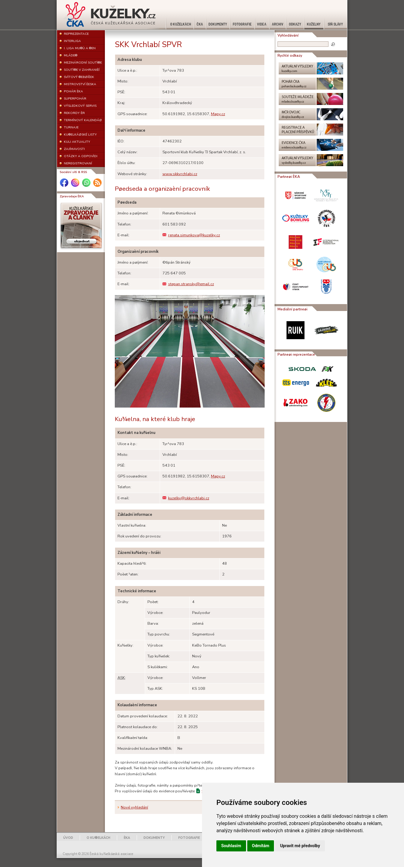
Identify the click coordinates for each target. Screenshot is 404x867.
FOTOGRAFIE (189, 838)
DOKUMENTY (154, 838)
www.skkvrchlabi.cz (179, 174)
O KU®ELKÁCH (98, 838)
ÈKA (127, 838)
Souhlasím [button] (231, 845)
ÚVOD (68, 838)
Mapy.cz (218, 114)
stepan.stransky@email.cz (188, 284)
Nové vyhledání (134, 807)
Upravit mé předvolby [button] (300, 845)
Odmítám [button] (260, 845)
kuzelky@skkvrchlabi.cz (185, 498)
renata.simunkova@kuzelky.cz (191, 235)
